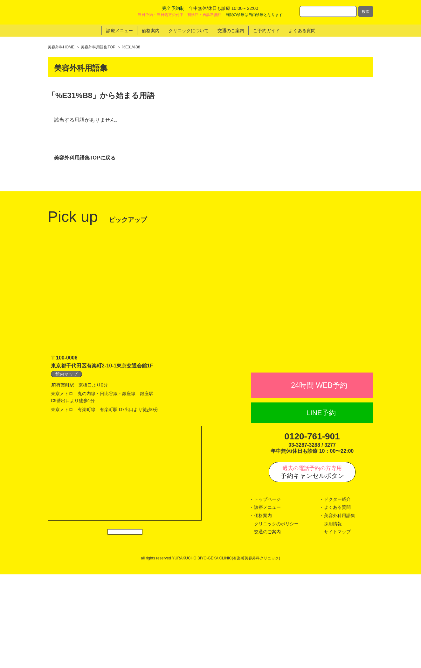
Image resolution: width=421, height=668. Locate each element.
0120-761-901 (312, 530)
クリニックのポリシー (276, 617)
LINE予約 (321, 506)
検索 (365, 11)
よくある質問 (337, 600)
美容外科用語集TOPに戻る (84, 158)
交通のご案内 (267, 625)
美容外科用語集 (339, 609)
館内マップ (66, 453)
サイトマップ (337, 625)
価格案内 (263, 609)
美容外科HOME (61, 47)
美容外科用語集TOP (98, 47)
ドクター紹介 (337, 592)
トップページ (267, 592)
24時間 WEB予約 (319, 479)
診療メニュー (267, 600)
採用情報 (333, 617)
